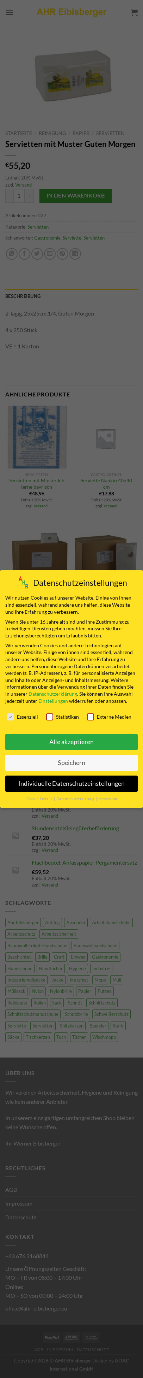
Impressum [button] (107, 799)
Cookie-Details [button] (39, 799)
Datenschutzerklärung (53, 694)
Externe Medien (109, 716)
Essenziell (22, 716)
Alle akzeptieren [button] (71, 742)
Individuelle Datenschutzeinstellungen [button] (71, 783)
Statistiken (62, 716)
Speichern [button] (71, 762)
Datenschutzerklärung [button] (75, 799)
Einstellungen (53, 701)
